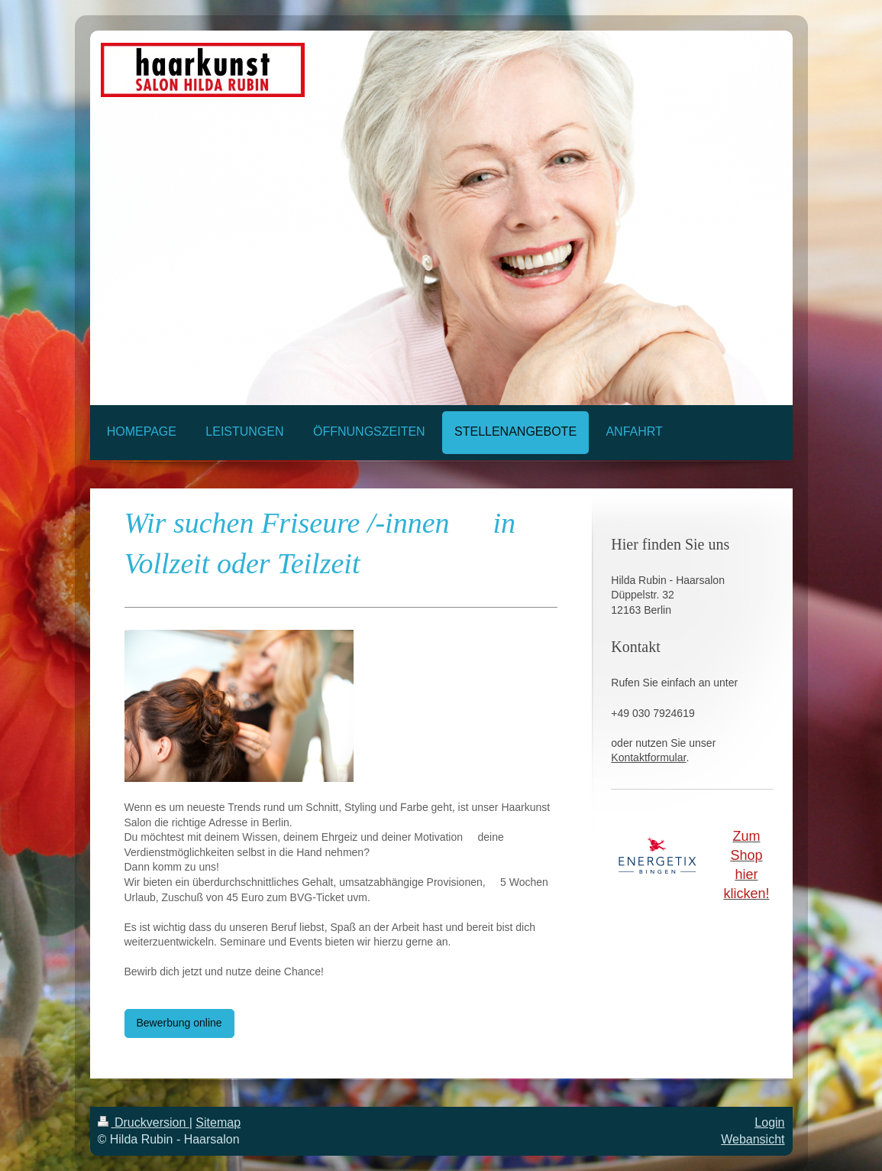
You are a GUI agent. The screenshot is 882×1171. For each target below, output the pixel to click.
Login (769, 1122)
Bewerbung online (179, 1023)
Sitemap (218, 1122)
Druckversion (143, 1122)
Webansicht (752, 1139)
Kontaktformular (648, 757)
